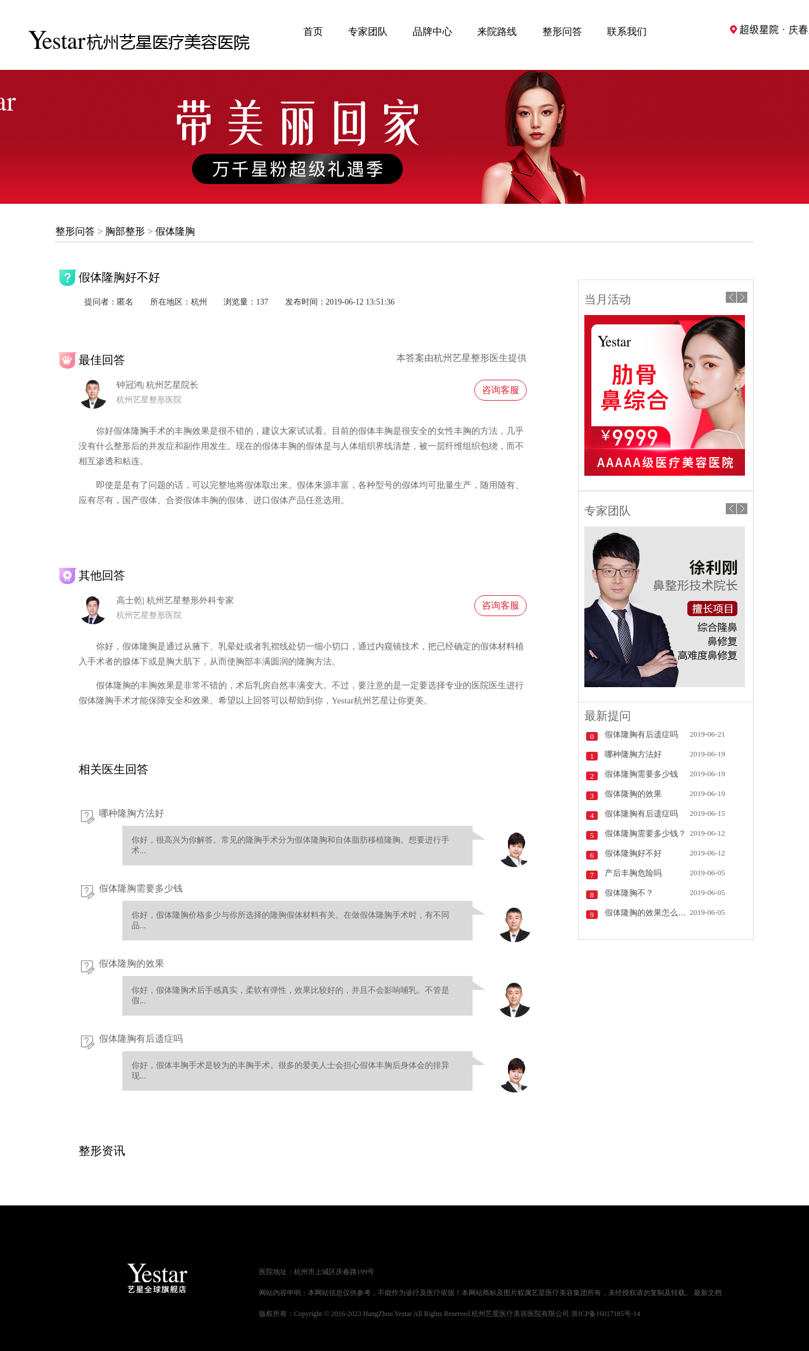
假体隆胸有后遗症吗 (141, 1039)
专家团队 (368, 31)
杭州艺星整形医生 (471, 358)
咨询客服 (500, 390)
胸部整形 (125, 231)
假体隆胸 (175, 231)
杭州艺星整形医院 (149, 399)
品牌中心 (432, 31)
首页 (313, 31)
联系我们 (627, 31)
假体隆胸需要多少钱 (141, 888)
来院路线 (497, 31)
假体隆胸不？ (629, 893)
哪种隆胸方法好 (131, 813)
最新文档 (708, 1293)
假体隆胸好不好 (633, 853)
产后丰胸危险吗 (633, 873)
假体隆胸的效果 (131, 963)
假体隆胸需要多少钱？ (645, 833)
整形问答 (562, 31)
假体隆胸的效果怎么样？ (647, 912)
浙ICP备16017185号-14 (605, 1314)
